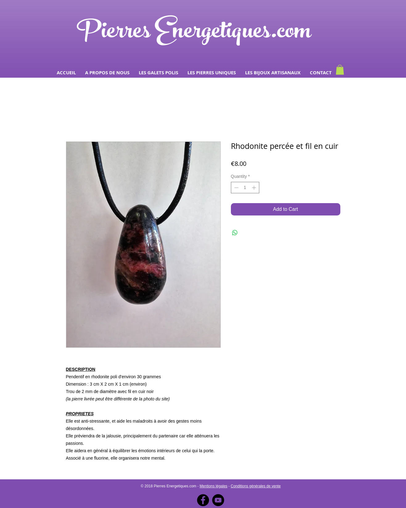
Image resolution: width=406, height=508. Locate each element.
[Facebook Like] (331, 52)
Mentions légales (214, 486)
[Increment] (254, 187)
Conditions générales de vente (256, 486)
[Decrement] (236, 187)
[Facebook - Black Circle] (203, 500)
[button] (158, 73)
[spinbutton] (245, 187)
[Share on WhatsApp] (235, 232)
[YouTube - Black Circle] (218, 500)
